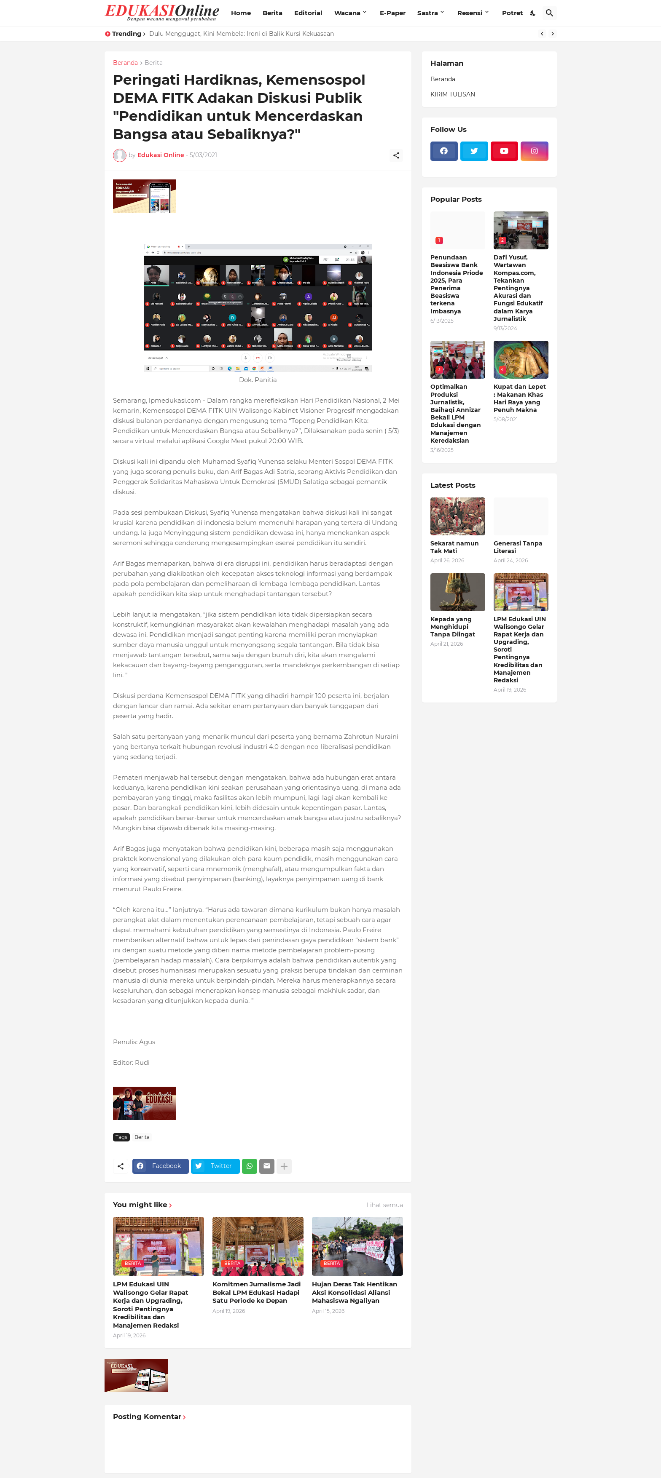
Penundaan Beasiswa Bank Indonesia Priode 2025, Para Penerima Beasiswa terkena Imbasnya (456, 284)
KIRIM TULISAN (452, 94)
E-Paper (393, 13)
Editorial (308, 13)
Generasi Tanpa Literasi (518, 547)
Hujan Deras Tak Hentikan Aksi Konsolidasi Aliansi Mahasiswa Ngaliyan (354, 1292)
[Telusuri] (550, 13)
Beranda (125, 63)
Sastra (427, 13)
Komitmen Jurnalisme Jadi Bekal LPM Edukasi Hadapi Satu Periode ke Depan (256, 1292)
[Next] (552, 33)
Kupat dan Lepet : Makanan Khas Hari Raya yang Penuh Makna (520, 398)
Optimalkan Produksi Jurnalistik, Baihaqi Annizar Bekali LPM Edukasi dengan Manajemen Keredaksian (455, 413)
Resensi (470, 13)
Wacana (347, 13)
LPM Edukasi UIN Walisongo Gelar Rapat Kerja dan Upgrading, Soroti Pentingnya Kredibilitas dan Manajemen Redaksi (150, 1304)
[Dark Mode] (533, 13)
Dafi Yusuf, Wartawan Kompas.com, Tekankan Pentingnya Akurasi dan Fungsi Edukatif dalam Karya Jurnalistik (518, 288)
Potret (512, 13)
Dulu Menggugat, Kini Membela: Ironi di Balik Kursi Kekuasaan (241, 33)
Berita (272, 13)
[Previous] (542, 33)
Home (241, 13)
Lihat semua (385, 1205)
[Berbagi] (396, 155)
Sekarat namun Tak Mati (454, 547)
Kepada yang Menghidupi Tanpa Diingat (452, 626)
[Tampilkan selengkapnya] (284, 1166)
